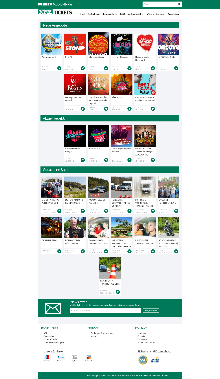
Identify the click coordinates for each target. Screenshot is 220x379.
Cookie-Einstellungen (54, 342)
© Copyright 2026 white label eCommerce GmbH (110, 375)
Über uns (142, 333)
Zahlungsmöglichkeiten (102, 333)
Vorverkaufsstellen (146, 342)
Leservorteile (110, 14)
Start (82, 14)
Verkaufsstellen (136, 14)
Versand (94, 336)
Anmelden (173, 14)
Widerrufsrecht (50, 339)
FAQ (122, 14)
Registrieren (151, 310)
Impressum (143, 339)
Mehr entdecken (156, 14)
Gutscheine (94, 14)
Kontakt (141, 336)
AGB (46, 333)
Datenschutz (50, 336)
